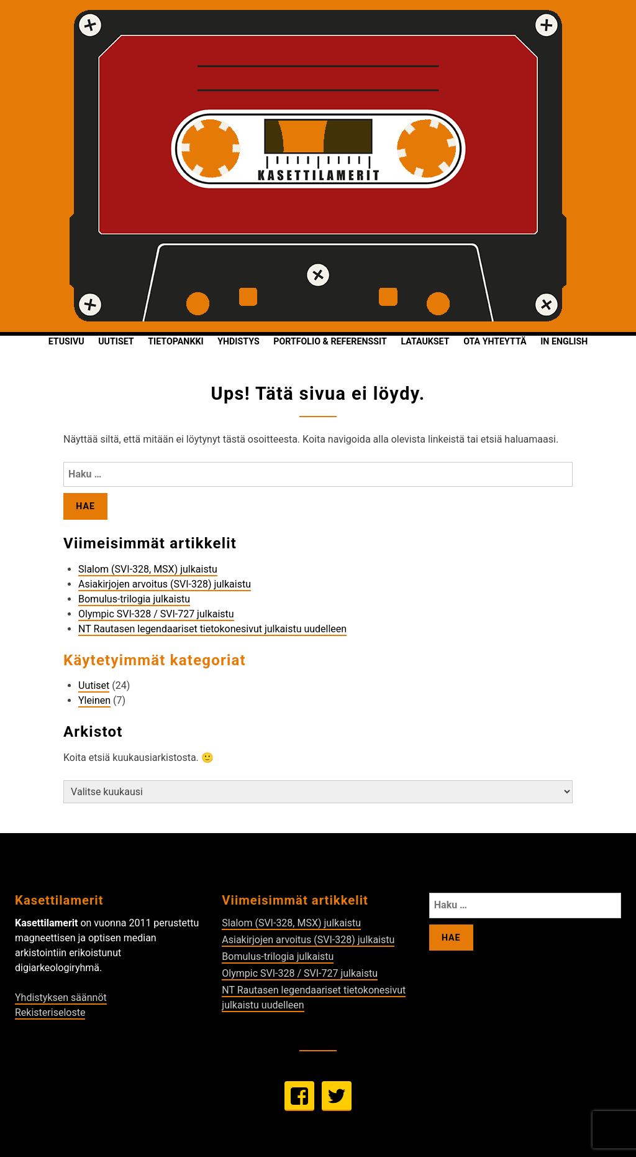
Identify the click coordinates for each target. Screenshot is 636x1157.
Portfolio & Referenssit (329, 341)
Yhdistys (238, 341)
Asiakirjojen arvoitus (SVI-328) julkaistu (164, 584)
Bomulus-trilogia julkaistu (134, 599)
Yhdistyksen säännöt (61, 997)
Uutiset (116, 341)
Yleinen (94, 700)
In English (564, 341)
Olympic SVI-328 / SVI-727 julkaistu (156, 614)
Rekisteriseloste (50, 1012)
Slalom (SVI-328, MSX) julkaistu (147, 569)
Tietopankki (175, 341)
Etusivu (66, 341)
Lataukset (425, 341)
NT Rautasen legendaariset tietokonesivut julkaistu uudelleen (212, 629)
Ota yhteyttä (494, 341)
